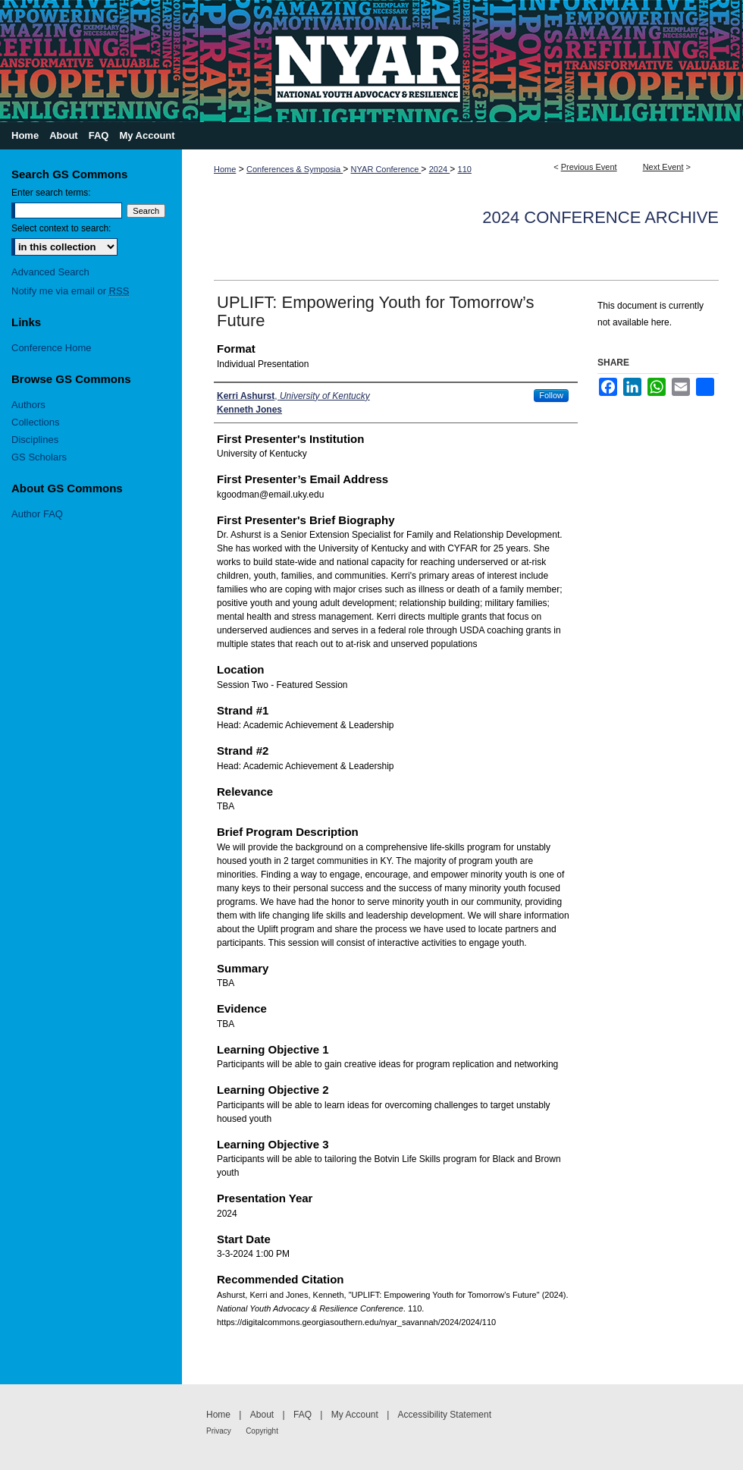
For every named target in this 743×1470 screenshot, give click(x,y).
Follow (551, 395)
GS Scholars (39, 457)
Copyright (262, 1431)
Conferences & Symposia (294, 169)
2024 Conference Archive (600, 217)
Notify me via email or (70, 291)
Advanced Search (50, 272)
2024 (439, 169)
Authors (28, 404)
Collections (35, 422)
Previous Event (589, 166)
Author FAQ (37, 514)
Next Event (663, 166)
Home (225, 169)
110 (465, 169)
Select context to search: (61, 228)
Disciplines (34, 439)
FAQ (302, 1414)
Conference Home (51, 347)
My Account (354, 1414)
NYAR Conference (386, 169)
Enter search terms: (51, 192)
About (262, 1414)
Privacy (218, 1431)
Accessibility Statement (444, 1414)
